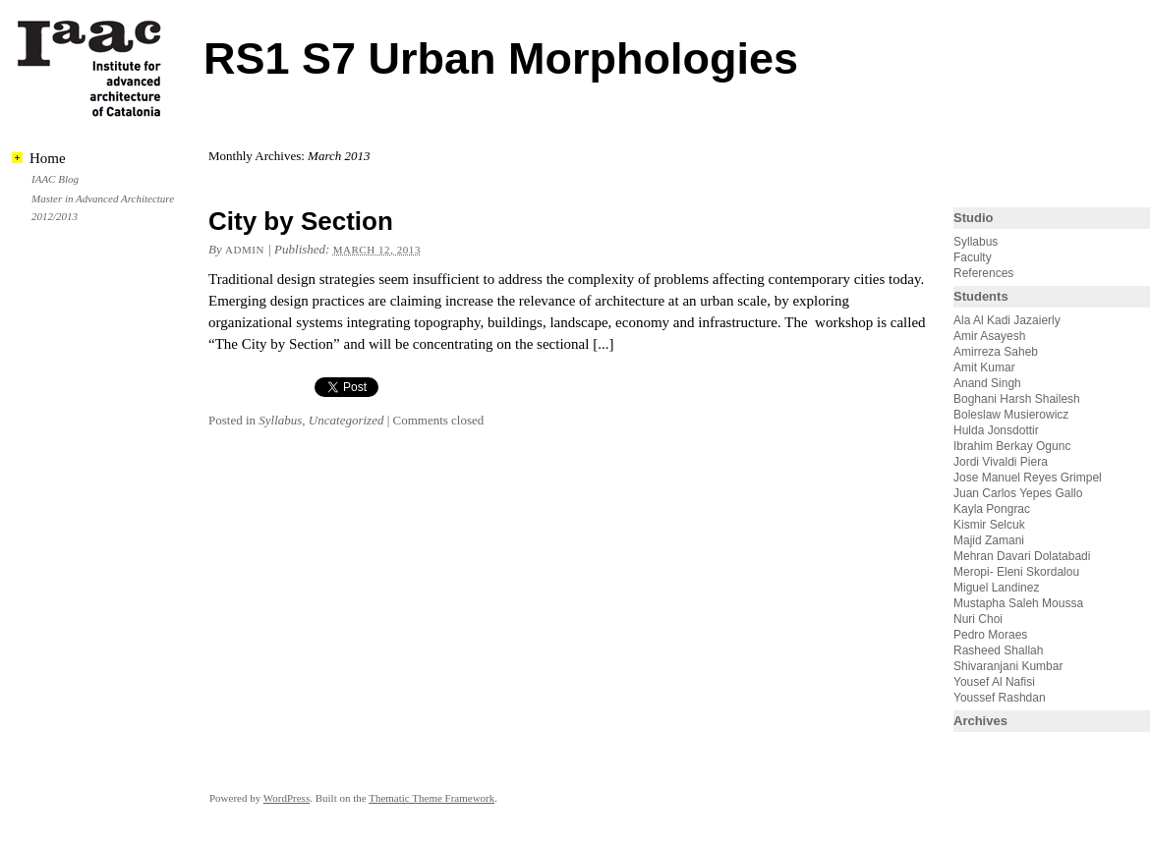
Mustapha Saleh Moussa (1018, 603)
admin (244, 249)
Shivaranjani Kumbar (1008, 666)
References (983, 273)
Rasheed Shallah (998, 650)
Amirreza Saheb (995, 352)
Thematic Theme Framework (431, 798)
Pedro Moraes (990, 635)
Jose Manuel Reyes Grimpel (1027, 477)
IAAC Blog (55, 179)
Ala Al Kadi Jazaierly (1007, 320)
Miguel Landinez (996, 587)
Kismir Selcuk (989, 525)
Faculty (972, 257)
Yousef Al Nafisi (994, 682)
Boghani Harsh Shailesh (1016, 399)
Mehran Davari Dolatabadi (1021, 556)
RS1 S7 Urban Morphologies (500, 58)
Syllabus (280, 420)
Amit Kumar (984, 367)
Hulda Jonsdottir (996, 430)
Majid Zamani (988, 540)
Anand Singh (987, 383)
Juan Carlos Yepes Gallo (1017, 493)
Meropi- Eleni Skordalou (1016, 572)
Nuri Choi (978, 619)
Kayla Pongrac (991, 509)
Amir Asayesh (989, 336)
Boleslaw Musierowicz (1010, 415)
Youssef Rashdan (999, 698)
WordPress (286, 798)
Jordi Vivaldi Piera (1000, 462)
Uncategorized (346, 420)
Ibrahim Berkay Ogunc (1011, 446)
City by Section (300, 221)
